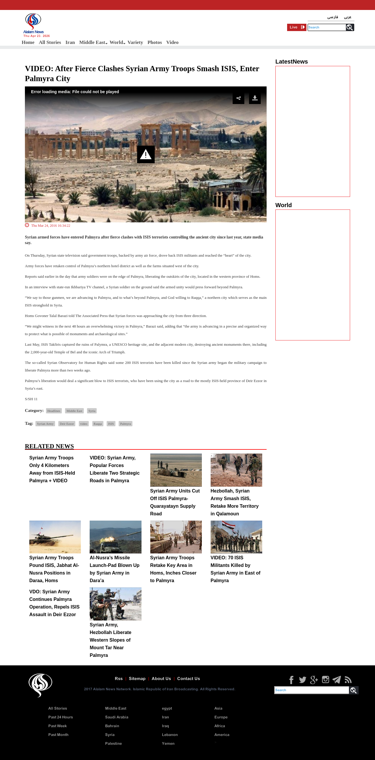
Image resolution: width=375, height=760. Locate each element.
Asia (218, 709)
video (83, 423)
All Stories (50, 42)
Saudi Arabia (116, 717)
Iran (70, 42)
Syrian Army (45, 423)
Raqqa (98, 423)
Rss (119, 678)
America (221, 735)
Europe (221, 717)
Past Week (57, 726)
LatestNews (291, 61)
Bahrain (112, 726)
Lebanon (170, 735)
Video (172, 42)
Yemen (168, 744)
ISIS (111, 423)
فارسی (332, 17)
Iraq (165, 726)
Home (28, 42)
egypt (167, 709)
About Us (161, 678)
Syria (91, 411)
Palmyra (125, 423)
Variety (135, 42)
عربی (348, 17)
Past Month (58, 735)
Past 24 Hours (60, 717)
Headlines (53, 411)
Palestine (113, 744)
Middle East (92, 42)
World (116, 42)
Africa (219, 726)
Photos (154, 42)
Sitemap (137, 678)
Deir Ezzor (67, 423)
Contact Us (188, 678)
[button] (146, 154)
